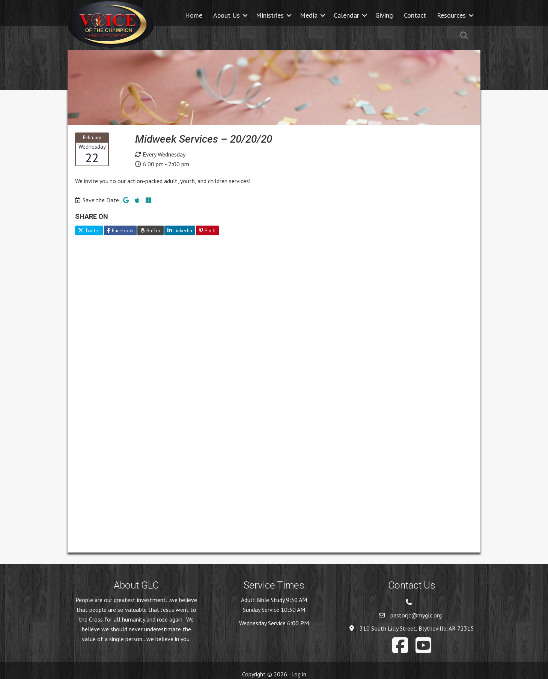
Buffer (150, 230)
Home (193, 15)
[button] (245, 15)
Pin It (207, 230)
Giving (384, 15)
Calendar (346, 15)
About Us (226, 15)
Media (309, 15)
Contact (415, 15)
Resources (451, 15)
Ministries (270, 15)
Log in (298, 674)
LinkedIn (179, 230)
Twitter (89, 230)
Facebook (120, 230)
